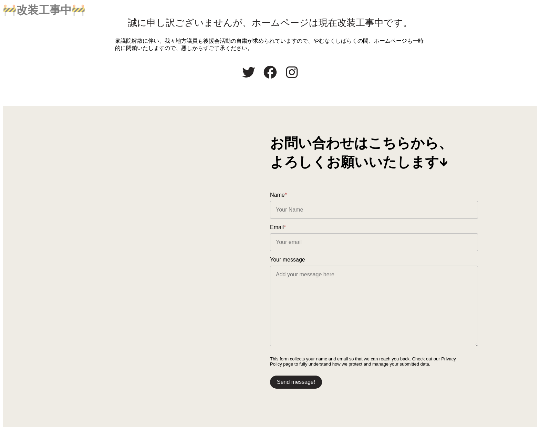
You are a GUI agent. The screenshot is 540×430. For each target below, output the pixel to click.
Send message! (296, 382)
